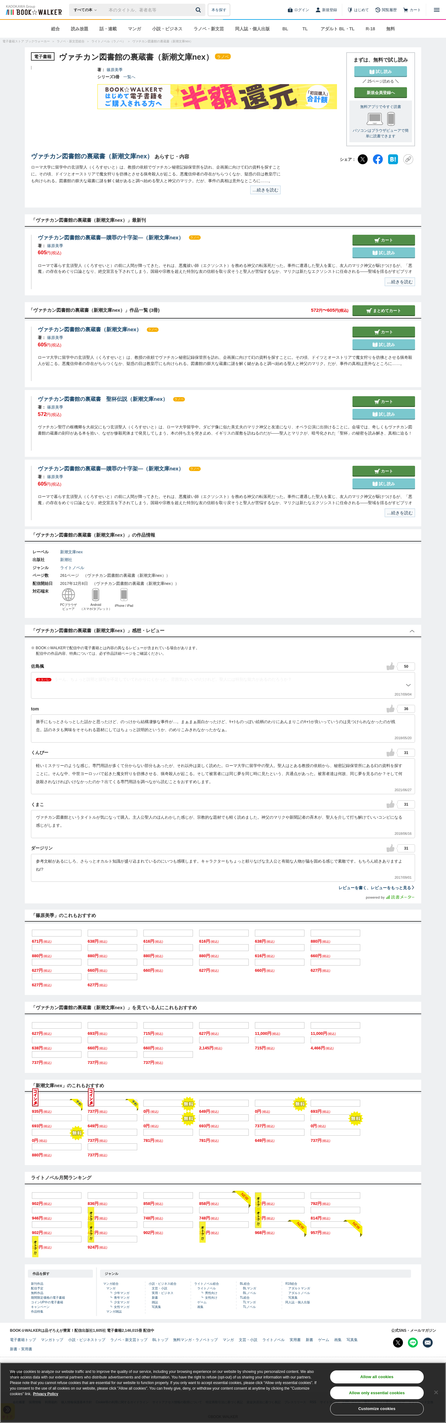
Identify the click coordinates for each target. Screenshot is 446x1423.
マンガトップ (52, 1340)
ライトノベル (72, 567)
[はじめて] (358, 10)
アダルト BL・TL (338, 28)
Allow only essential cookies (377, 1393)
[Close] (436, 1392)
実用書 (295, 1340)
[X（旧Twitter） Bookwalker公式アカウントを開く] (398, 1342)
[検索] (199, 10)
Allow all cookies (376, 1376)
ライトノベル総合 (206, 1283)
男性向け (211, 1293)
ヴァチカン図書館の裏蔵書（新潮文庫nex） (92, 156)
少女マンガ (121, 1302)
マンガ (134, 28)
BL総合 (245, 1283)
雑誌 (155, 1302)
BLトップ (160, 1340)
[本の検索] (87, 10)
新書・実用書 (21, 1349)
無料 (390, 28)
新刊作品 (37, 1283)
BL (285, 28)
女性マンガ (121, 1307)
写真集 (156, 1307)
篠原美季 (115, 69)
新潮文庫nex (71, 552)
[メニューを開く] (437, 10)
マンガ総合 (111, 1283)
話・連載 (108, 28)
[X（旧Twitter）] (362, 159)
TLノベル (249, 1307)
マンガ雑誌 (114, 1311)
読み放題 (79, 28)
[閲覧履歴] (386, 10)
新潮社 (66, 559)
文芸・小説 (159, 1288)
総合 (55, 28)
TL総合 (245, 1297)
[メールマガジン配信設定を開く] (428, 1342)
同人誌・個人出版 (252, 28)
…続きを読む (265, 189)
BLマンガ (249, 1288)
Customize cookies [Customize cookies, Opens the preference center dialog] (377, 1408)
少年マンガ (121, 1293)
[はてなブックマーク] (393, 159)
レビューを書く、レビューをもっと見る (377, 887)
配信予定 (37, 1288)
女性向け (211, 1297)
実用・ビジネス (162, 1293)
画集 (200, 1307)
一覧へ (129, 77)
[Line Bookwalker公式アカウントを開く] (413, 1342)
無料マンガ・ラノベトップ (195, 1340)
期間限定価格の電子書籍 (48, 1297)
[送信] (199, 10)
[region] (223, 1392)
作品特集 (37, 1311)
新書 (155, 1297)
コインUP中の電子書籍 (47, 1302)
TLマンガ (249, 1302)
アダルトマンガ (299, 1288)
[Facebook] (378, 159)
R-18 (370, 28)
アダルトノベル (299, 1293)
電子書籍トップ (23, 1340)
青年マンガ (121, 1297)
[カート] (412, 10)
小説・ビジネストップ (86, 1340)
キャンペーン (40, 1307)
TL (305, 28)
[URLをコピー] (408, 159)
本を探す (219, 10)
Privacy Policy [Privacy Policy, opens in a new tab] (45, 1394)
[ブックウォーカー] (33, 9)
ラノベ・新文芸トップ (128, 1340)
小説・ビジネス (167, 28)
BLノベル (249, 1293)
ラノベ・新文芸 (209, 28)
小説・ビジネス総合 (163, 1283)
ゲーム (202, 1302)
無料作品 (37, 1293)
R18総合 (291, 1283)
